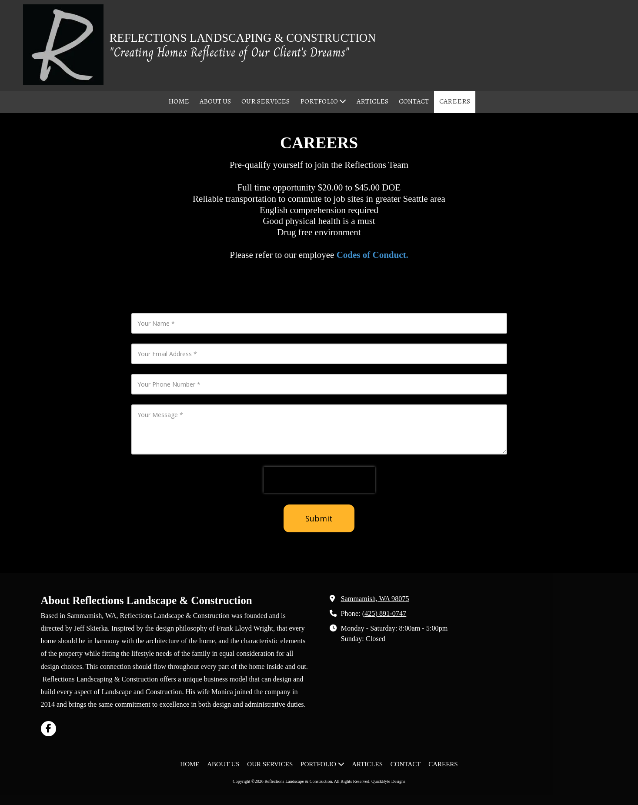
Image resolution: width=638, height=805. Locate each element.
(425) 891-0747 (384, 614)
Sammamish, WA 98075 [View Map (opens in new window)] (375, 599)
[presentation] (319, 480)
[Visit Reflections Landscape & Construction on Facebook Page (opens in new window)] (48, 728)
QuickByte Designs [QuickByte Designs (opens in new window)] (388, 781)
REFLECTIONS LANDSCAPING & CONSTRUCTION (243, 37)
